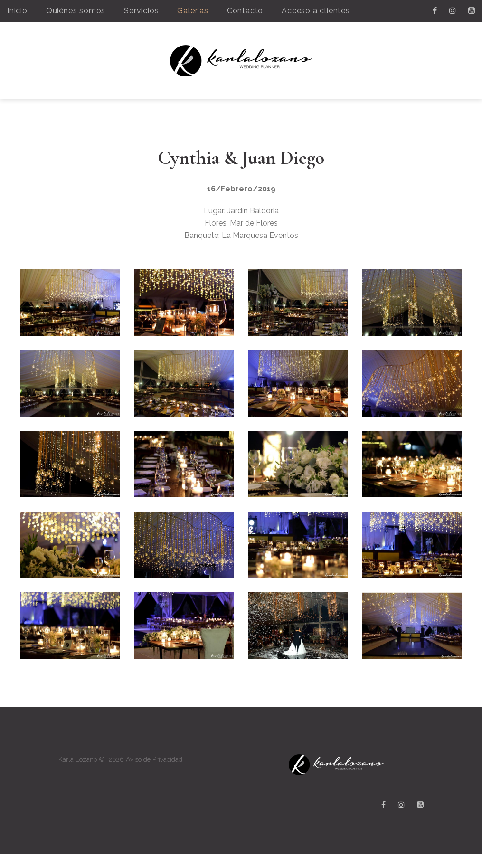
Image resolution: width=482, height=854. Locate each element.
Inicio (17, 10)
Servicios (141, 10)
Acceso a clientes (316, 10)
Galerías (192, 10)
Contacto (245, 10)
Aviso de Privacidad (154, 759)
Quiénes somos (75, 10)
